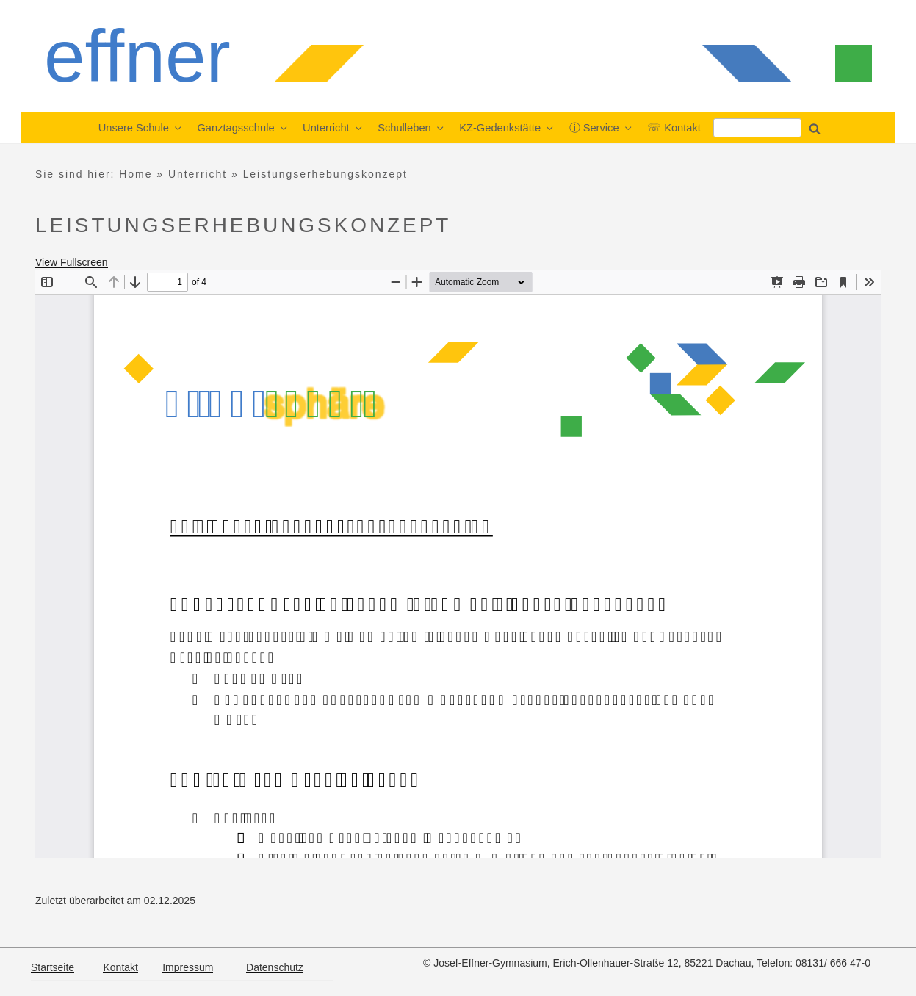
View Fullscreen (71, 262)
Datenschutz (274, 967)
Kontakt (120, 967)
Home (135, 174)
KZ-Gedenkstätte (507, 128)
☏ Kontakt (674, 128)
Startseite (52, 967)
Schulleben (411, 128)
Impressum (187, 967)
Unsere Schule (141, 128)
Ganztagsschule (243, 128)
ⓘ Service (601, 128)
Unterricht (333, 128)
